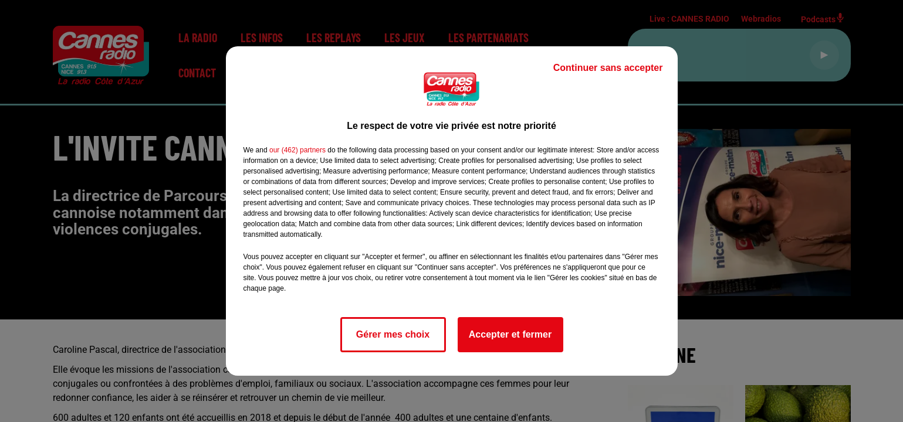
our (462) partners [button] (297, 150)
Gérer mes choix (392, 334)
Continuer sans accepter (608, 68)
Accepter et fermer (510, 334)
